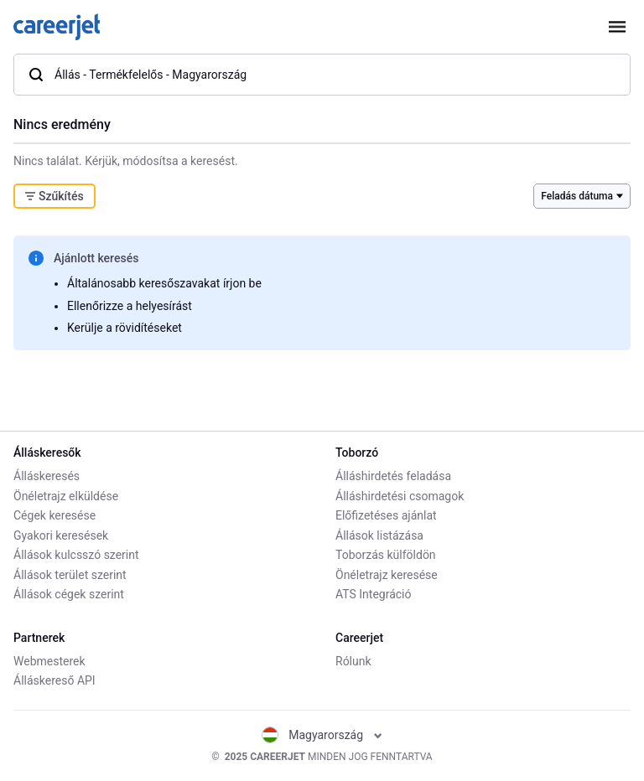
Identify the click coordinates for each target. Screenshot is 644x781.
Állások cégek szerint (68, 594)
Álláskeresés (46, 476)
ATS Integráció (373, 594)
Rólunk (353, 661)
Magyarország (322, 735)
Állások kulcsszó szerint (76, 554)
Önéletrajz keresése (386, 575)
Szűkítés (54, 196)
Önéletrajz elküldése (65, 496)
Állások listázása (379, 535)
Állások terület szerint (70, 575)
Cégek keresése (54, 515)
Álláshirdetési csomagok (399, 496)
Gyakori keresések (60, 535)
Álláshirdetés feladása (393, 476)
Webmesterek (49, 661)
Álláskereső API (54, 680)
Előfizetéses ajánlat (386, 515)
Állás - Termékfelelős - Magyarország (137, 74)
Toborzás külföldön (385, 554)
